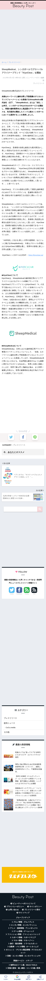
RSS (34, 594)
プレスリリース (19, 445)
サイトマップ (24, 913)
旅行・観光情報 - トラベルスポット (24, 944)
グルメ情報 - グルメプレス (23, 922)
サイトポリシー (36, 906)
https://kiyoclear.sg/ (35, 255)
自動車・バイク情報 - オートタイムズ (24, 947)
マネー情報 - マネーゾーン (23, 940)
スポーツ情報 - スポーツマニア (24, 937)
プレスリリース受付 (32, 910)
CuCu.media (10, 727)
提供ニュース (9, 723)
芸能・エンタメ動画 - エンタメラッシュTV (23, 956)
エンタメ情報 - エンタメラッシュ (24, 925)
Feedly (27, 594)
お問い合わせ (13, 910)
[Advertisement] (23, 34)
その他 (6, 732)
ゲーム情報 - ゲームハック (23, 931)
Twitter (12, 594)
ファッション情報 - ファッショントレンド (23, 934)
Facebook (19, 594)
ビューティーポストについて (24, 903)
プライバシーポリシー (15, 906)
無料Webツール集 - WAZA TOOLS (23, 965)
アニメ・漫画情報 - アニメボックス (24, 928)
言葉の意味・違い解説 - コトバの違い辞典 (23, 968)
